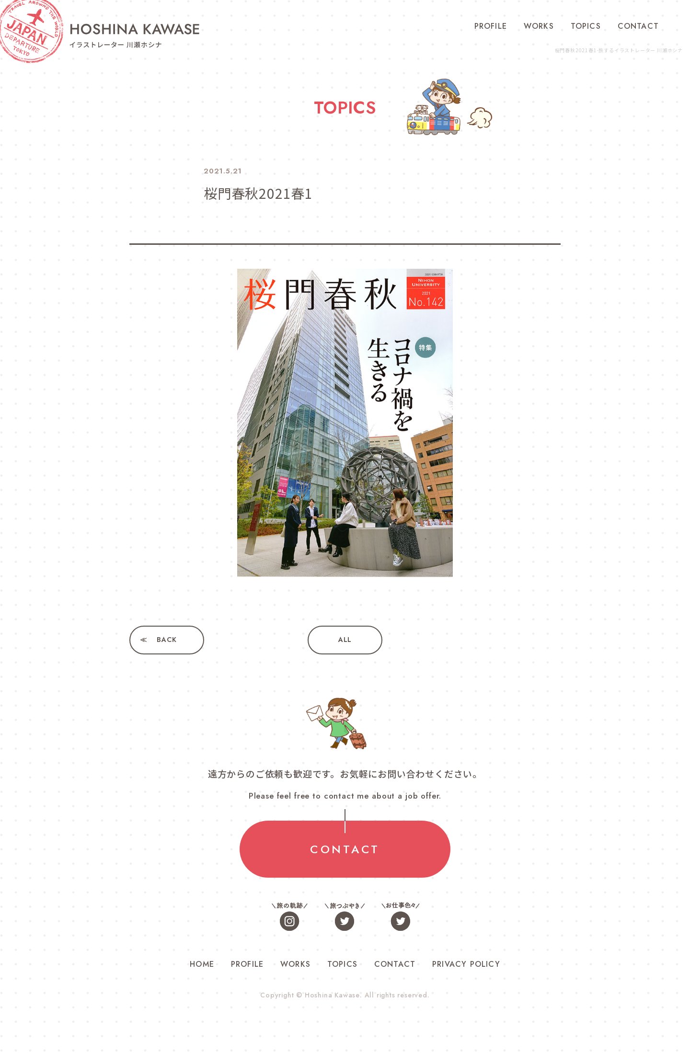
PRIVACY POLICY (466, 964)
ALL (345, 640)
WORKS (539, 26)
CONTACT (638, 26)
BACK (166, 640)
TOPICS (586, 26)
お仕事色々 (400, 917)
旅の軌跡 (289, 917)
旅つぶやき (345, 917)
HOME (202, 964)
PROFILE (490, 26)
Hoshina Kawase (332, 995)
